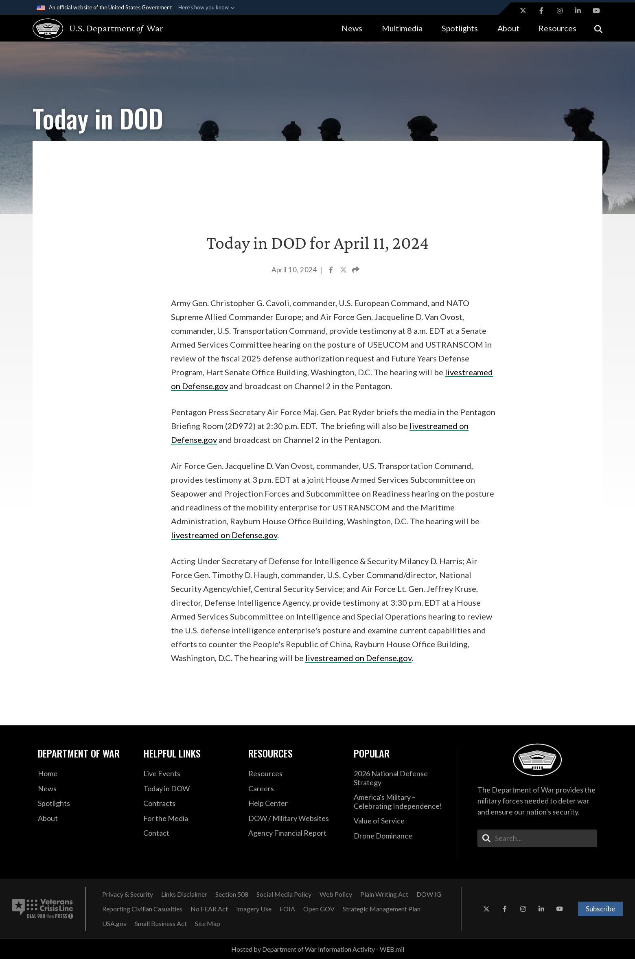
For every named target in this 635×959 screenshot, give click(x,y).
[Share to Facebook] (331, 270)
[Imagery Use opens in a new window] (254, 909)
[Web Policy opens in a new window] (335, 894)
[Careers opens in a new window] (295, 788)
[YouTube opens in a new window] (596, 10)
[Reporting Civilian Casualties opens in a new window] (142, 909)
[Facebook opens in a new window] (541, 10)
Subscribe (600, 908)
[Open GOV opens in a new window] (319, 909)
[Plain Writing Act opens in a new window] (384, 894)
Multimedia (402, 28)
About (508, 28)
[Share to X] (344, 270)
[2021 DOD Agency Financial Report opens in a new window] (295, 833)
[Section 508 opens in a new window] (231, 894)
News (352, 28)
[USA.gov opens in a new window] (114, 923)
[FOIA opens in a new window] (287, 909)
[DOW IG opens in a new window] (428, 894)
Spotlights (460, 28)
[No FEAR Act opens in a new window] (209, 909)
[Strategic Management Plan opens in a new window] (382, 909)
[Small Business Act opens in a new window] (161, 923)
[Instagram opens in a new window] (560, 10)
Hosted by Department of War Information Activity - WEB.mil (317, 949)
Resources (557, 28)
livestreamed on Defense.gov (224, 535)
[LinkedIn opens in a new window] (578, 10)
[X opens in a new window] (523, 10)
